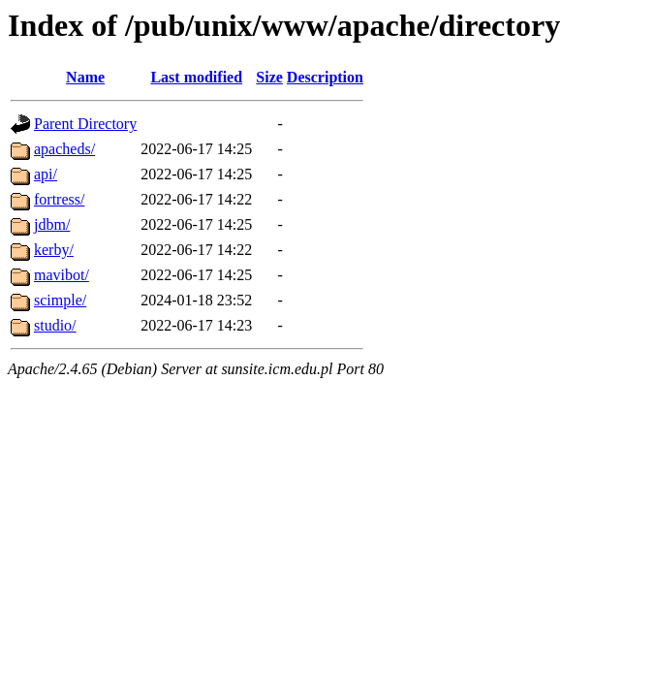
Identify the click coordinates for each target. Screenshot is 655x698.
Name (85, 77)
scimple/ (60, 300)
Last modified (196, 77)
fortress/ (59, 199)
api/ (45, 174)
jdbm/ (52, 224)
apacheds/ (64, 149)
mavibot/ (61, 275)
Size (269, 77)
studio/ (55, 325)
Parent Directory (85, 123)
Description (325, 77)
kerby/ (54, 249)
